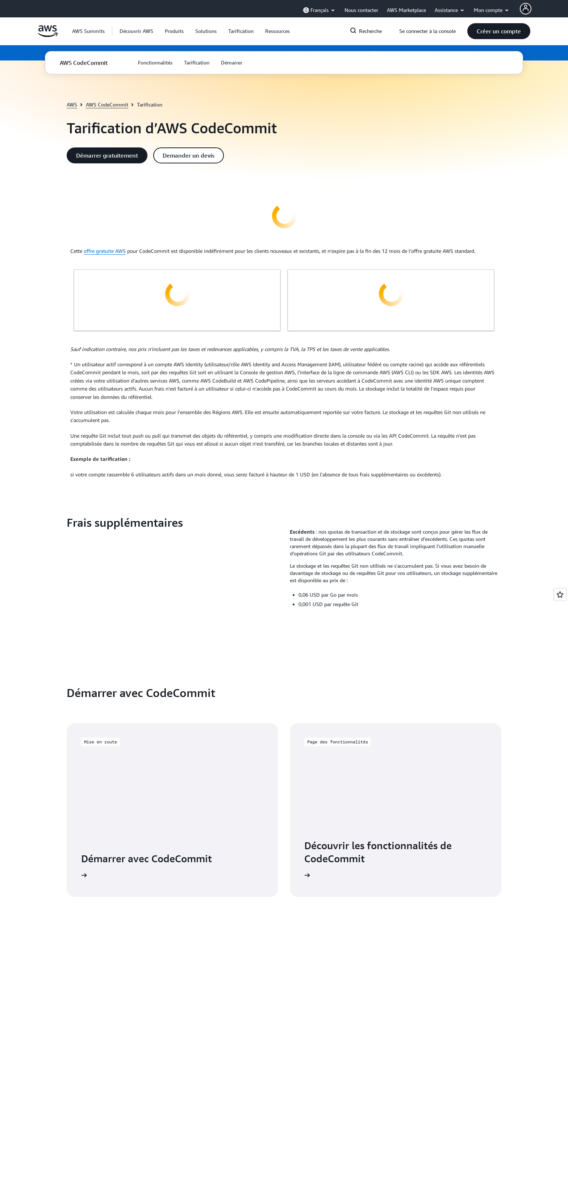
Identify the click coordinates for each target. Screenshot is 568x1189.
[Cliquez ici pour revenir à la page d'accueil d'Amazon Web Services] (48, 35)
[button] (136, 31)
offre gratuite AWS (105, 251)
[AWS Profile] (525, 8)
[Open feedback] (560, 594)
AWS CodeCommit (107, 104)
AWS (72, 104)
